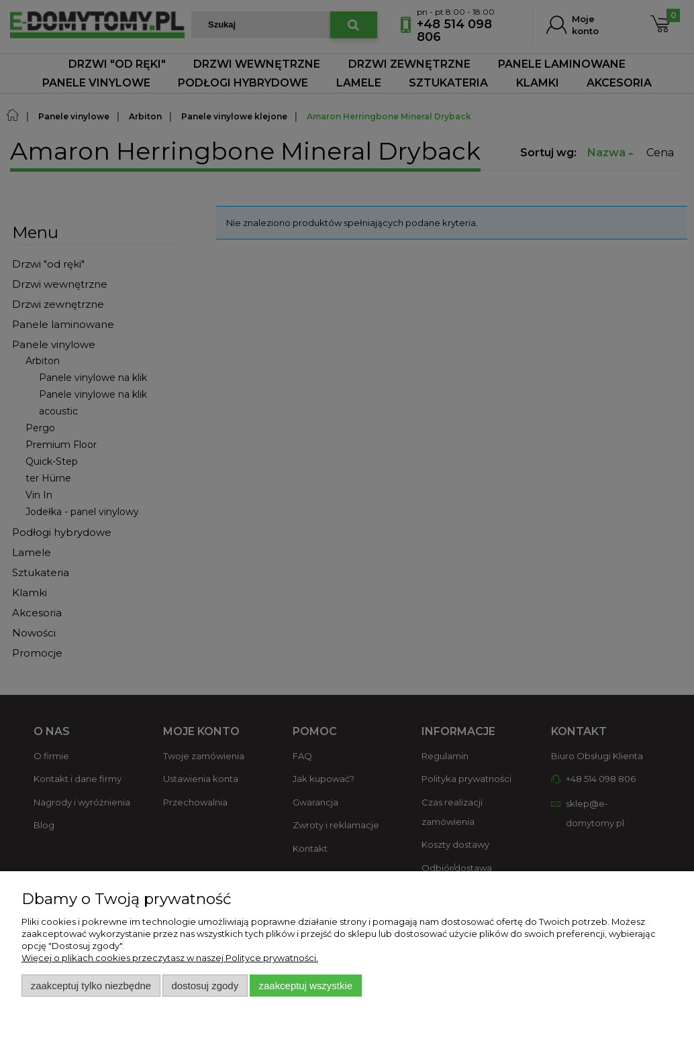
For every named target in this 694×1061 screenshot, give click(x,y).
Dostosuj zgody (204, 985)
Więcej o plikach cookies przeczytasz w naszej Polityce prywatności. (169, 957)
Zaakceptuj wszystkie (305, 985)
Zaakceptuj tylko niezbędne (91, 985)
